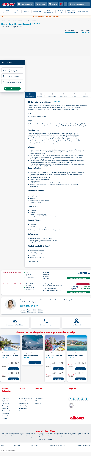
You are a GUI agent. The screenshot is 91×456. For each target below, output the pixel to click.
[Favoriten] (61, 4)
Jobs (36, 402)
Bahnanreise (5, 417)
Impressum (17, 444)
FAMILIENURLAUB (83, 11)
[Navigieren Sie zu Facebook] (70, 400)
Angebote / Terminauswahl (78, 279)
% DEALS (26, 11)
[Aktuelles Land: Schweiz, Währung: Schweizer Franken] (65, 4)
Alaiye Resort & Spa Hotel (55, 357)
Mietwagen (5, 419)
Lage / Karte (63, 96)
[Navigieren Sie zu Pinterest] (78, 400)
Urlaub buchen (6, 399)
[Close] (89, 16)
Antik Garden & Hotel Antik (33, 356)
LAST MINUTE (16, 11)
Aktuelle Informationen (25, 399)
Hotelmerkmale (41, 96)
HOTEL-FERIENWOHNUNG (49, 11)
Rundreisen (5, 409)
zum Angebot (35, 364)
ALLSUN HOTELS (60, 11)
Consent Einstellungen (83, 444)
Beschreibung (30, 96)
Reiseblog (5, 407)
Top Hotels (5, 402)
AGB (2, 444)
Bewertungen (52, 96)
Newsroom (38, 407)
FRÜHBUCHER (37, 11)
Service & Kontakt (23, 404)
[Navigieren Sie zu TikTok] (86, 400)
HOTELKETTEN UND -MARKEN (71, 11)
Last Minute (5, 404)
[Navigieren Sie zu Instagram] (74, 400)
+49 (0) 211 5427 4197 (45, 438)
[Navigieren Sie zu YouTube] (82, 400)
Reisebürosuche (23, 409)
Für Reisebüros (23, 412)
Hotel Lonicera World (75, 357)
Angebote (85, 96)
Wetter (74, 96)
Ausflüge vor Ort (6, 412)
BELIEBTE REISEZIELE (6, 11)
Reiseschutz (5, 414)
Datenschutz (34, 444)
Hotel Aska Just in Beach (9, 357)
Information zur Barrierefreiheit (57, 444)
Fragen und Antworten (25, 402)
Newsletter (38, 404)
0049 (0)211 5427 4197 (29, 307)
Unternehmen (39, 399)
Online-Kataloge (23, 407)
